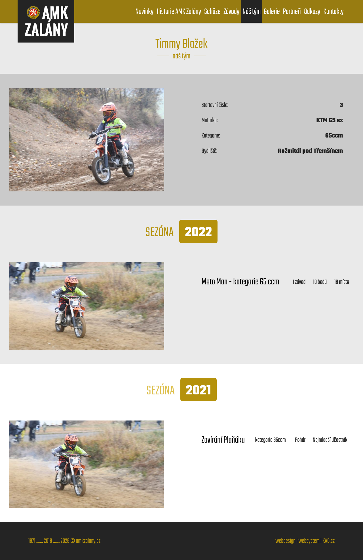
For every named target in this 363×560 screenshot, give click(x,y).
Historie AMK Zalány (179, 12)
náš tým (182, 56)
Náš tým (251, 12)
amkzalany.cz (88, 541)
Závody (231, 12)
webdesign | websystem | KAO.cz (305, 541)
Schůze (212, 12)
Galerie (272, 12)
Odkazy (312, 12)
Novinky (144, 12)
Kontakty (333, 12)
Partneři (292, 12)
